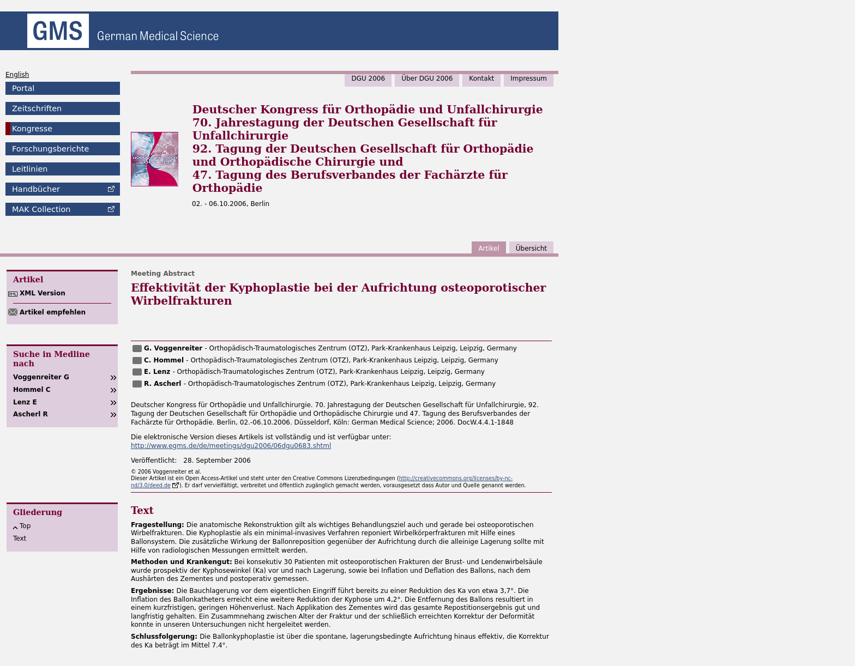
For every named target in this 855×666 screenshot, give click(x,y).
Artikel (488, 248)
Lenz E (25, 402)
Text (19, 538)
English (17, 74)
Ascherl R (30, 414)
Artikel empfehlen (53, 312)
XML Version (42, 293)
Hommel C (32, 389)
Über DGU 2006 (427, 78)
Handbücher (36, 189)
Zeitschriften (37, 108)
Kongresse (32, 128)
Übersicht (531, 248)
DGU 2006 (368, 78)
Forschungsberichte (50, 148)
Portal (23, 88)
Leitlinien (29, 169)
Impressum (528, 78)
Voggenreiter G (41, 377)
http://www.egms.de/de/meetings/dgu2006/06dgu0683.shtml (231, 446)
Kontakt (481, 78)
